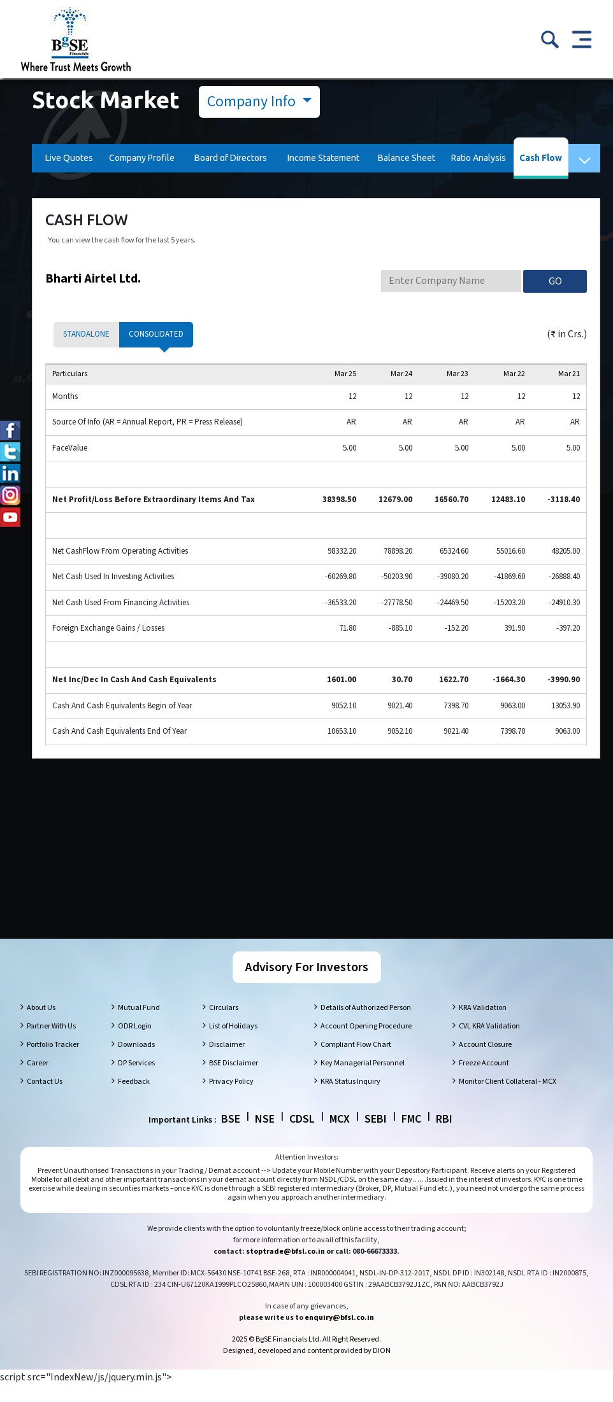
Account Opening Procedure (366, 1043)
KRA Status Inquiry (350, 1098)
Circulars (223, 1025)
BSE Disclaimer (233, 1080)
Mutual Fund (139, 1025)
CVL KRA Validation (489, 1043)
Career (37, 1080)
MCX (339, 1136)
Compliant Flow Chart (356, 1061)
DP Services (136, 1080)
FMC (411, 1136)
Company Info (253, 101)
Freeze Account (484, 1080)
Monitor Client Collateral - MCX (507, 1098)
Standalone (86, 334)
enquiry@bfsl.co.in (339, 1334)
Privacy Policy (231, 1098)
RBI (444, 1136)
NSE (265, 1136)
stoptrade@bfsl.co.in (285, 1268)
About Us (41, 1025)
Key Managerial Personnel (363, 1080)
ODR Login (135, 1043)
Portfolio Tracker (53, 1061)
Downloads (136, 1061)
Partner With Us (51, 1043)
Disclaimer (227, 1061)
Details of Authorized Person (366, 1025)
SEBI (375, 1136)
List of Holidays (233, 1043)
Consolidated (156, 334)
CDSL (302, 1136)
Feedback (134, 1098)
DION (382, 1368)
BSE (230, 1136)
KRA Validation (483, 1025)
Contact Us (44, 1098)
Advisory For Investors (306, 984)
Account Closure (485, 1061)
